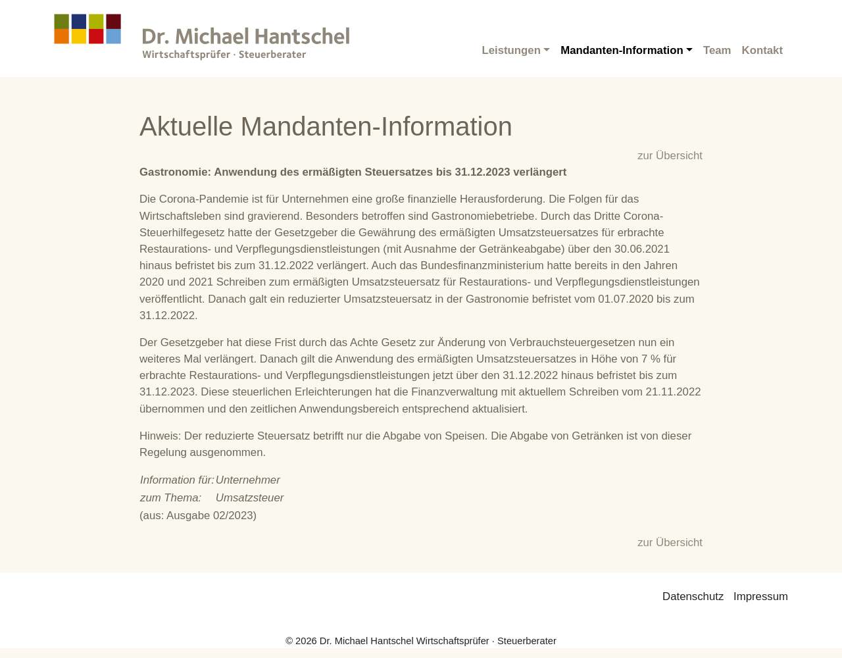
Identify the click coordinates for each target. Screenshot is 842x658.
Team (717, 50)
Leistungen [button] (511, 50)
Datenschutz (693, 596)
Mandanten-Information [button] (621, 50)
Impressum (760, 596)
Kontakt (762, 50)
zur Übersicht (670, 155)
